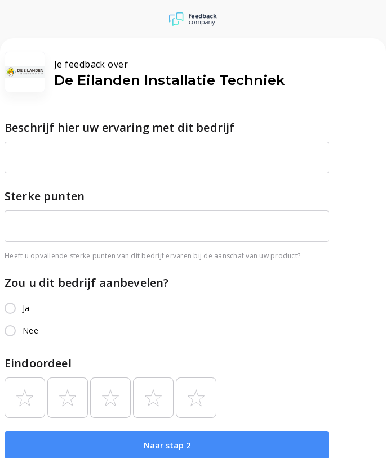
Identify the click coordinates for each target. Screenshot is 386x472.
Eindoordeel (38, 363)
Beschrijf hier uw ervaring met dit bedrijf (119, 127)
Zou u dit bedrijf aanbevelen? (86, 282)
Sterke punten (45, 196)
